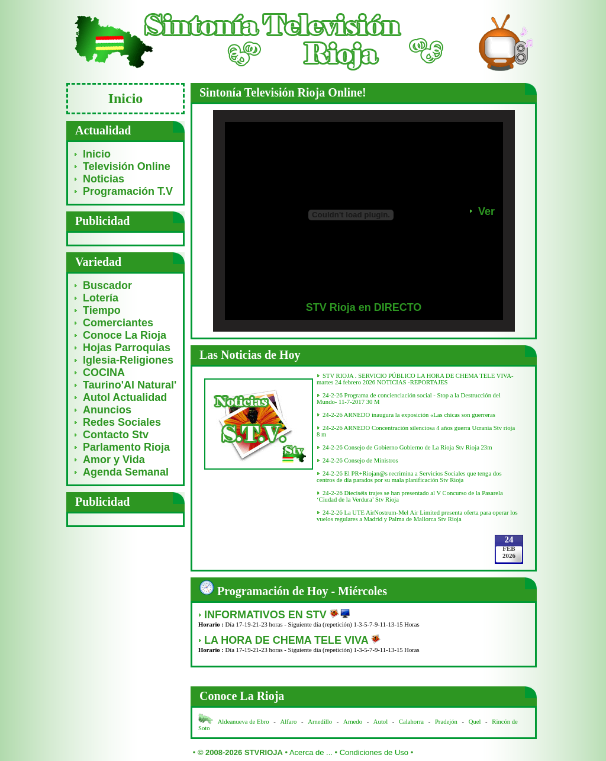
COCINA (104, 372)
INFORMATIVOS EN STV (267, 615)
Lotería (100, 298)
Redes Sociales (122, 422)
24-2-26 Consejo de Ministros (360, 460)
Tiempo (102, 310)
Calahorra (411, 721)
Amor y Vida (114, 459)
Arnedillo (320, 721)
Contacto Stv (116, 435)
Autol (381, 721)
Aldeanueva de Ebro (243, 721)
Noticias (103, 179)
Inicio (97, 154)
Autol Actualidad (125, 397)
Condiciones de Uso (374, 752)
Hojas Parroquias (126, 348)
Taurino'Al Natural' (129, 385)
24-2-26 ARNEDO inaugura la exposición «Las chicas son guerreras (409, 415)
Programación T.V (128, 191)
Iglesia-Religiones (128, 360)
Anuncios (107, 410)
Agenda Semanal (126, 472)
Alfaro (289, 721)
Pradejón (446, 721)
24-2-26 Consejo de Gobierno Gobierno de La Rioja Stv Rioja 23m (407, 447)
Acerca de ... (311, 752)
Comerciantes (118, 323)
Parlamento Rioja (126, 447)
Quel (475, 721)
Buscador (107, 285)
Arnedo (352, 721)
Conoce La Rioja (124, 335)
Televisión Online (126, 166)
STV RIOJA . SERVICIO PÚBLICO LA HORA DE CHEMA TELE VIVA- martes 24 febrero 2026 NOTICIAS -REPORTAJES (415, 379)
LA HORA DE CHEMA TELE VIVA (287, 640)
